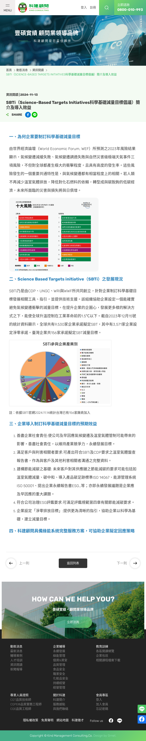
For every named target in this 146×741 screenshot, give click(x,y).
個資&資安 (60, 660)
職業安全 (59, 674)
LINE (119, 720)
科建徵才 (78, 720)
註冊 (93, 7)
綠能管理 (59, 655)
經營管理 (59, 687)
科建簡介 (59, 700)
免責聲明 (47, 720)
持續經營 (59, 683)
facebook (111, 720)
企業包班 (102, 655)
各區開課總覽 (105, 651)
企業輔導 (59, 646)
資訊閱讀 (16, 665)
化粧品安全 (60, 678)
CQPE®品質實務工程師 (26, 704)
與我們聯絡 (60, 709)
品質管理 (59, 665)
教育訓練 (102, 646)
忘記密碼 (102, 709)
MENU (8, 8)
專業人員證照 (19, 695)
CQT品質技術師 (20, 700)
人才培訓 (16, 660)
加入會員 (102, 704)
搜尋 (107, 7)
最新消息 (16, 651)
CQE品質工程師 (20, 709)
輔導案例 (16, 655)
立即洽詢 (73, 622)
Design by (100, 735)
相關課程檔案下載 (108, 660)
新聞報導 (16, 669)
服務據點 (59, 704)
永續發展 (59, 651)
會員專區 (102, 695)
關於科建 (59, 695)
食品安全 (59, 669)
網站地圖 (62, 720)
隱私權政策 (30, 720)
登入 (84, 7)
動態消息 (16, 646)
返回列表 (73, 563)
